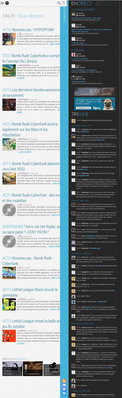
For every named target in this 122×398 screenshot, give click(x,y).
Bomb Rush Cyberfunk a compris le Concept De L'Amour (26, 60)
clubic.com (93, 171)
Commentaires (86, 9)
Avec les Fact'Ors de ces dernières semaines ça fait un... (91, 83)
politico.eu (93, 314)
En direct (85, 3)
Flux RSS (68, 381)
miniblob (22, 312)
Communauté (68, 187)
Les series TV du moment (83, 58)
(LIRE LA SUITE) (30, 46)
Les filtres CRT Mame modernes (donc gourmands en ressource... (94, 44)
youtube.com (94, 177)
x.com (102, 272)
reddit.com (96, 131)
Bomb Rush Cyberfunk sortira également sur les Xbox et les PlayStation (29, 132)
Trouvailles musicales (82, 81)
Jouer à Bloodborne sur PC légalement (87, 70)
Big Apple (82, 24)
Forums (81, 50)
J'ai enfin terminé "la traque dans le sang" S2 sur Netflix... (91, 60)
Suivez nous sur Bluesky (68, 393)
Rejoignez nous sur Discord (68, 385)
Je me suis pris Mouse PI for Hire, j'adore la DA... (89, 33)
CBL (20, 33)
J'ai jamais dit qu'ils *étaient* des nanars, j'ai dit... (89, 20)
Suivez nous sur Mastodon (68, 389)
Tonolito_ (82, 53)
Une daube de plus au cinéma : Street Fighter (89, 18)
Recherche (56, 3)
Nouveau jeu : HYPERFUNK (28, 29)
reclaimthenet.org (95, 242)
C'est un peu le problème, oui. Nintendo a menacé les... (90, 72)
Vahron (82, 65)
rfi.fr (81, 299)
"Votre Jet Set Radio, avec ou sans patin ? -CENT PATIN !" (29, 237)
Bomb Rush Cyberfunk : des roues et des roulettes (28, 203)
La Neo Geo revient (81, 43)
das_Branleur (83, 13)
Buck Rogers (23, 102)
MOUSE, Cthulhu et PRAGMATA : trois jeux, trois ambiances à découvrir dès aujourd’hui (95, 30)
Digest (106, 3)
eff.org (86, 379)
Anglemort (83, 76)
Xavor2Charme (24, 67)
